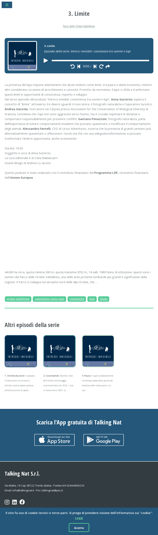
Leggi (79, 518)
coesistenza (76, 299)
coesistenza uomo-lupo (49, 299)
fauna (103, 299)
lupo (92, 299)
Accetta (79, 528)
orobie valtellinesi (18, 299)
